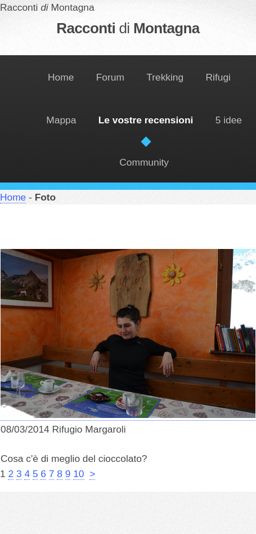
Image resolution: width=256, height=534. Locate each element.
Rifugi (218, 77)
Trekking (164, 77)
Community (144, 162)
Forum (110, 77)
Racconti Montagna (127, 28)
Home (61, 77)
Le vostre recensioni (146, 120)
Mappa (61, 120)
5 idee (228, 120)
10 (78, 473)
